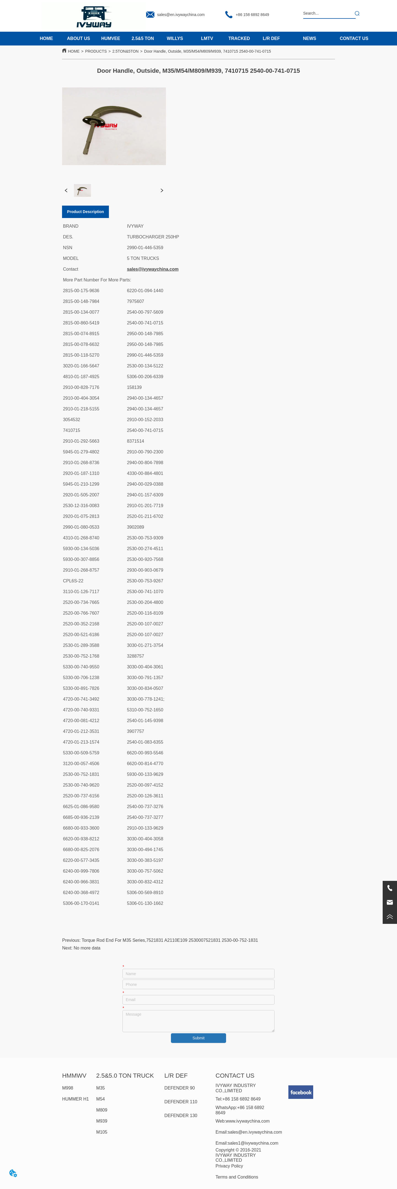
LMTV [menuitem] (207, 38)
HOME (73, 51)
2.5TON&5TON (125, 51)
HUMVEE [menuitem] (110, 38)
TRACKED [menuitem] (239, 38)
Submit (198, 1038)
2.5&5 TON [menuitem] (143, 38)
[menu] (158, 38)
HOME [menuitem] (46, 38)
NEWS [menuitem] (309, 38)
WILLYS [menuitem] (175, 38)
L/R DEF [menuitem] (271, 38)
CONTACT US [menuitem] (354, 38)
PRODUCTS (96, 51)
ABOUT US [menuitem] (78, 38)
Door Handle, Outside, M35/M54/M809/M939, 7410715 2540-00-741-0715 (207, 51)
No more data (87, 948)
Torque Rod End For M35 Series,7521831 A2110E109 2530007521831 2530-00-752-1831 (170, 940)
